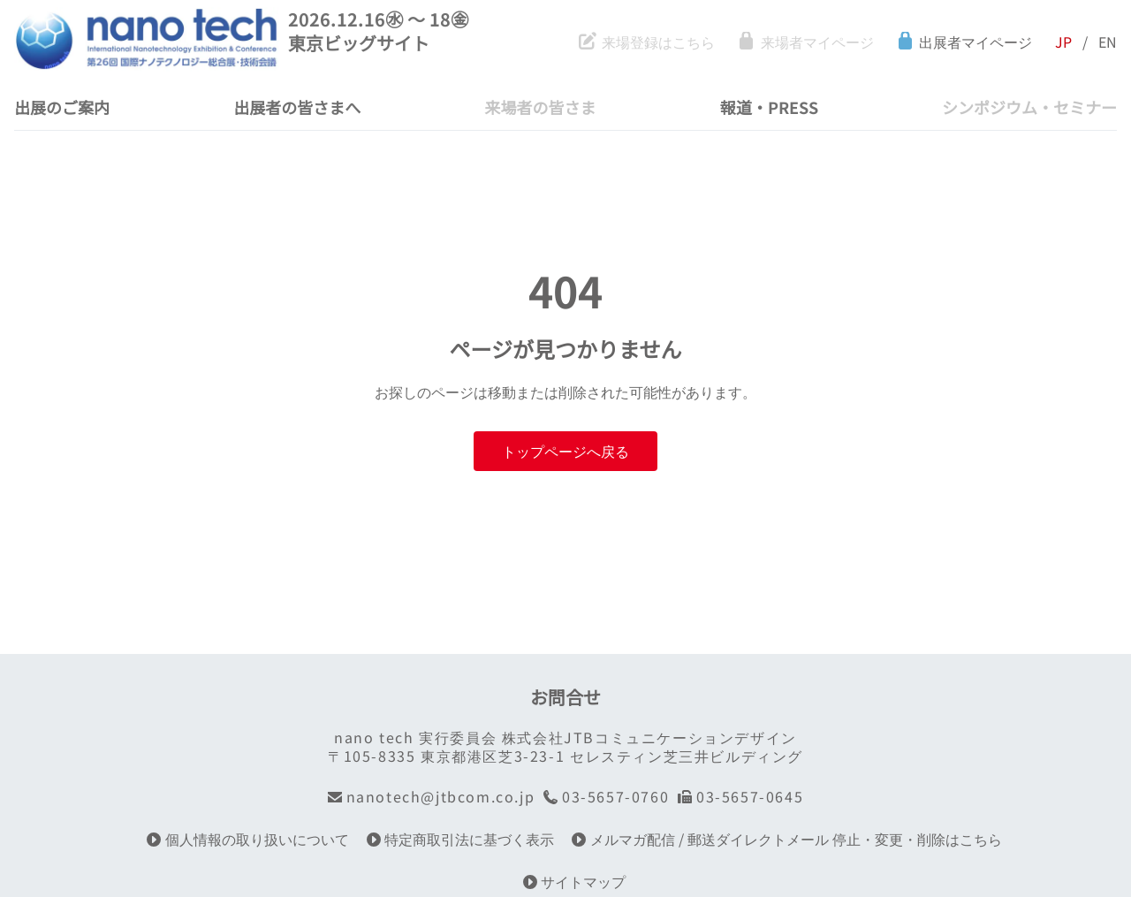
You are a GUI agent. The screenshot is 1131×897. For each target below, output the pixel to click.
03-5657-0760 (606, 796)
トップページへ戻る (565, 450)
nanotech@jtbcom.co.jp (431, 796)
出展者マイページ (964, 42)
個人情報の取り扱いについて (248, 839)
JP (1063, 42)
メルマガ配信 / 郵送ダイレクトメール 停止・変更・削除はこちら (787, 839)
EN (1107, 42)
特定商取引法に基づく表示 (461, 839)
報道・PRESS (769, 106)
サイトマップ (574, 881)
